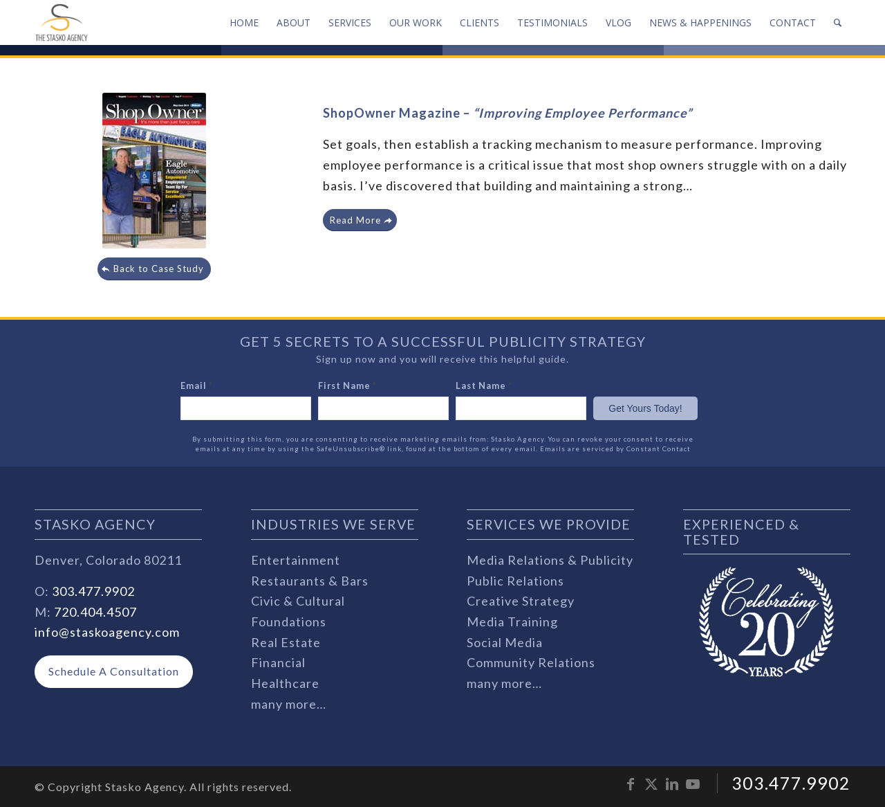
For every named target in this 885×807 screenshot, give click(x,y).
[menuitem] (244, 22)
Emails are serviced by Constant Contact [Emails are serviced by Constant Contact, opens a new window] (615, 449)
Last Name (484, 385)
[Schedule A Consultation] (114, 671)
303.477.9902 (93, 591)
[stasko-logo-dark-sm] (61, 22)
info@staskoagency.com (107, 632)
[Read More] (360, 220)
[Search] (837, 22)
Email (196, 385)
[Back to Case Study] (154, 268)
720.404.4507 (95, 611)
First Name (347, 385)
